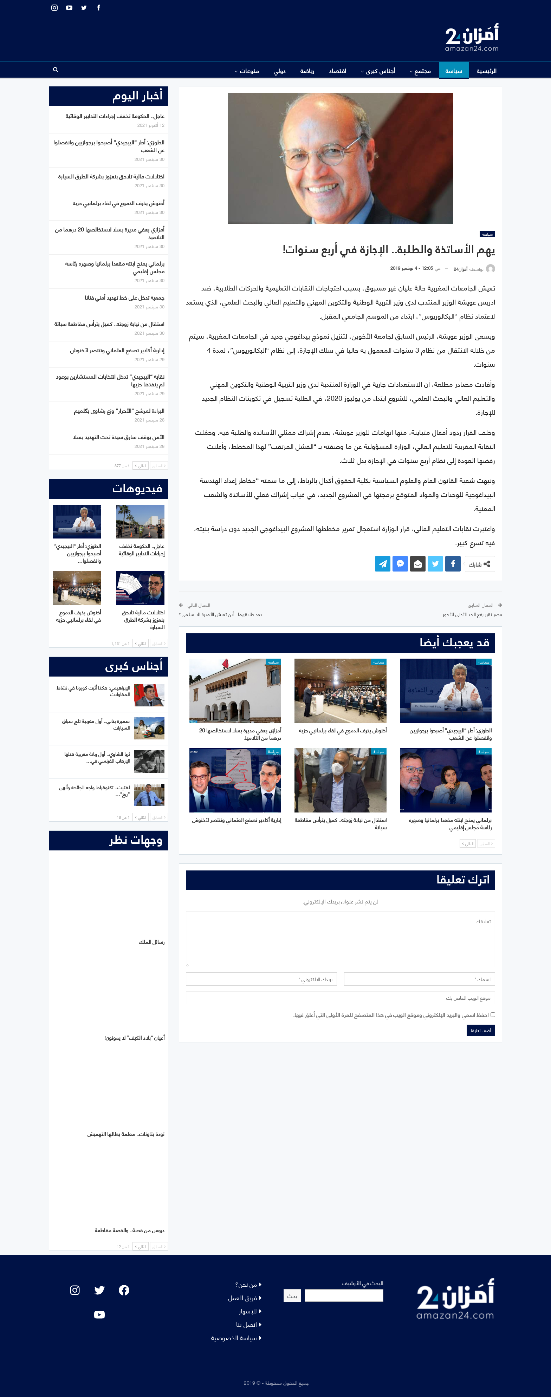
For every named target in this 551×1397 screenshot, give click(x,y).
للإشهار (248, 1310)
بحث (292, 1295)
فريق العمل (242, 1297)
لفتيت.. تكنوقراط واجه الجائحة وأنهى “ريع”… (94, 790)
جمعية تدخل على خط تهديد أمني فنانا (124, 297)
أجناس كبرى (380, 70)
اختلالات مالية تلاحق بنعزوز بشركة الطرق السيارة (111, 176)
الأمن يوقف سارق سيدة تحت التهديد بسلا (118, 436)
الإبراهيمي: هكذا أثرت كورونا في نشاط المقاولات (93, 690)
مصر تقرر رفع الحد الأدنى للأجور (472, 613)
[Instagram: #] (74, 1290)
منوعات (249, 70)
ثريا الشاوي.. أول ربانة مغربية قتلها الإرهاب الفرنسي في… (97, 757)
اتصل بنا (246, 1324)
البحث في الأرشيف (362, 1282)
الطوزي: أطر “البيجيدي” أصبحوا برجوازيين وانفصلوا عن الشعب (108, 146)
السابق (486, 843)
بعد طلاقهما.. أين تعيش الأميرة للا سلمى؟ (220, 613)
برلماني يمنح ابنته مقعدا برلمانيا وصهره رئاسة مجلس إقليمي (114, 267)
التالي (467, 843)
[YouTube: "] (99, 1314)
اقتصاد (337, 70)
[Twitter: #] (99, 1290)
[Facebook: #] (124, 1290)
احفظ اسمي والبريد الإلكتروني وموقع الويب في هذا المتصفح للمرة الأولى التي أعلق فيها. (391, 1014)
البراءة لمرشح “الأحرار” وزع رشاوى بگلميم (119, 410)
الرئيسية (487, 70)
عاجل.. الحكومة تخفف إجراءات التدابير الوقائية (115, 115)
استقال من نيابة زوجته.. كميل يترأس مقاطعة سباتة (109, 323)
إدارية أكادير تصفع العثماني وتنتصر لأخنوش (117, 350)
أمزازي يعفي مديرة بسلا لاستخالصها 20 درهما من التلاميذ (109, 233)
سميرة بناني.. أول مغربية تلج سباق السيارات (96, 724)
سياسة (454, 70)
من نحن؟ (246, 1284)
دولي (280, 70)
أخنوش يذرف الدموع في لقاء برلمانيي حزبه (118, 202)
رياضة (307, 70)
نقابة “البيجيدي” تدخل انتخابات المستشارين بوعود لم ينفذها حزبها (110, 380)
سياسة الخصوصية (234, 1337)
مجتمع (423, 70)
